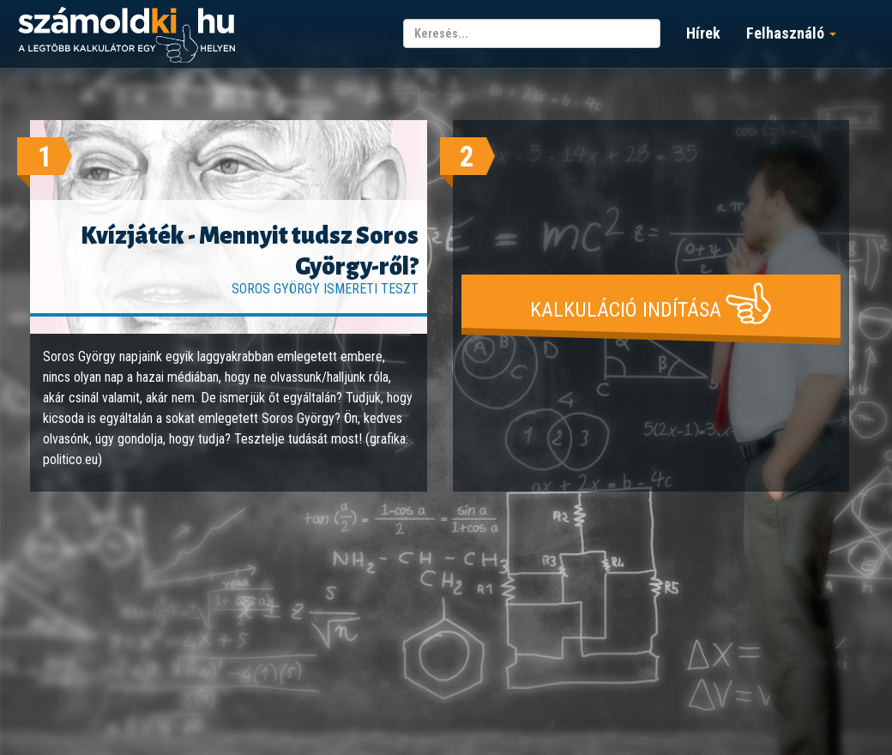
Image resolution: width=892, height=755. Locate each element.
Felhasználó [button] (791, 33)
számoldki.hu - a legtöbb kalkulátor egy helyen (126, 35)
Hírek (703, 33)
